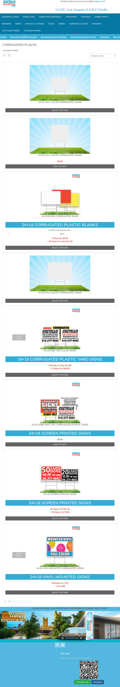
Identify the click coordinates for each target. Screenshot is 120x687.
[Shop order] (102, 56)
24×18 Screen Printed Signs (60, 494)
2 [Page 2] (9, 601)
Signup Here (99, 1)
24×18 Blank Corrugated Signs (59, 216)
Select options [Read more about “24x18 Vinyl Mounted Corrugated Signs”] (60, 592)
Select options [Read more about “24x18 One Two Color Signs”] (60, 375)
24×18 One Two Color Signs (60, 350)
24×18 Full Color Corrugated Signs (60, 293)
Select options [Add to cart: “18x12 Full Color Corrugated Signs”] (60, 110)
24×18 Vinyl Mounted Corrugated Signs (60, 568)
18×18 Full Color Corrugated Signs (60, 155)
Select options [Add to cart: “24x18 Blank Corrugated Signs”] (60, 248)
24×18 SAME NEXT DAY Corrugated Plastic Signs (60, 425)
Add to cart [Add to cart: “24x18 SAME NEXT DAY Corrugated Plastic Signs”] (60, 444)
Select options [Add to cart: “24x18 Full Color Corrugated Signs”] (60, 301)
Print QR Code (82, 682)
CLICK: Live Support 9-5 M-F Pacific (81, 10)
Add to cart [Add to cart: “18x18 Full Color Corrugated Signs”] (60, 166)
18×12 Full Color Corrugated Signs (60, 102)
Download (97, 682)
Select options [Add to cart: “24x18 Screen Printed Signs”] (60, 518)
